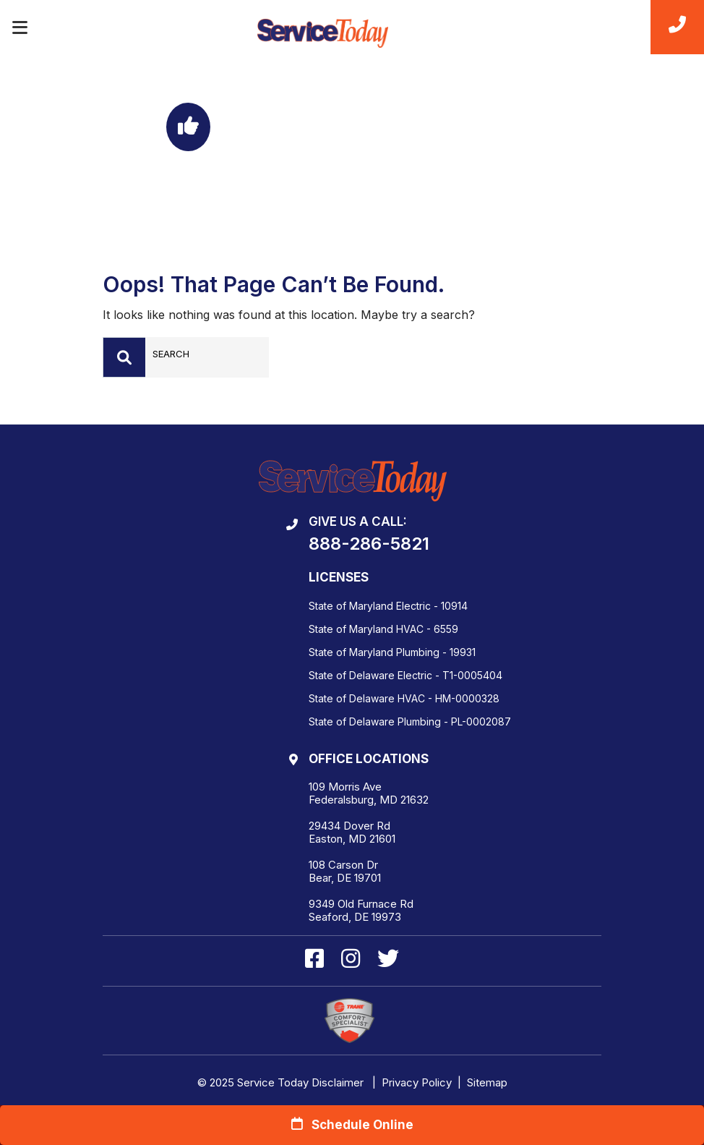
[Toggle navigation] (20, 27)
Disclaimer (338, 1082)
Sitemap (487, 1082)
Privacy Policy (417, 1082)
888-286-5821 (369, 544)
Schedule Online (352, 1124)
